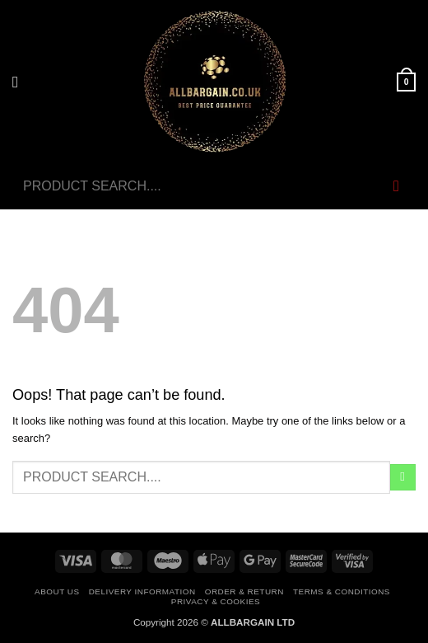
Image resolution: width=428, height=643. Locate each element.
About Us (57, 591)
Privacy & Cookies (215, 601)
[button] (20, 82)
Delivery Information (142, 591)
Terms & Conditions (341, 591)
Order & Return (244, 591)
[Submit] (396, 187)
